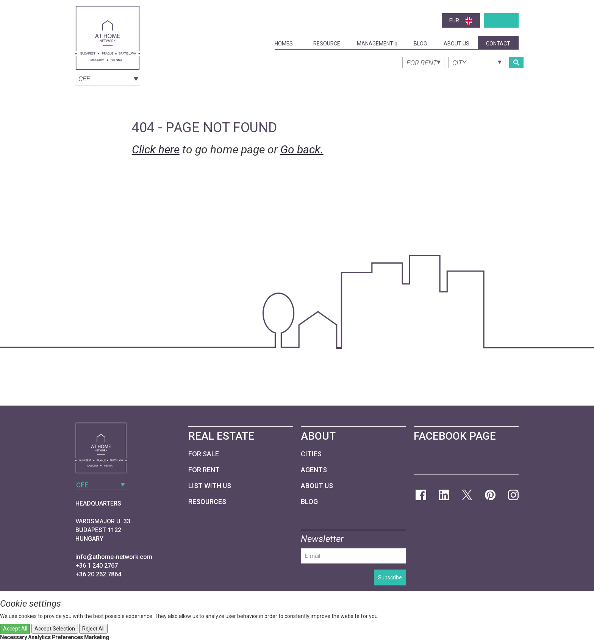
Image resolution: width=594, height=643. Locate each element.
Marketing (96, 637)
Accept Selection (54, 629)
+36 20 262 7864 (98, 574)
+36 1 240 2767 (96, 565)
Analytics (39, 637)
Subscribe (390, 577)
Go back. (302, 149)
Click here (156, 149)
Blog (420, 44)
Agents (314, 470)
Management (377, 44)
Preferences (67, 637)
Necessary (13, 637)
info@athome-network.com (113, 556)
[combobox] (107, 78)
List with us (209, 486)
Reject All (93, 629)
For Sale (203, 454)
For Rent (204, 470)
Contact (498, 44)
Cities (311, 454)
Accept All (15, 629)
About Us (456, 44)
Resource (326, 44)
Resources (207, 502)
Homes (286, 44)
